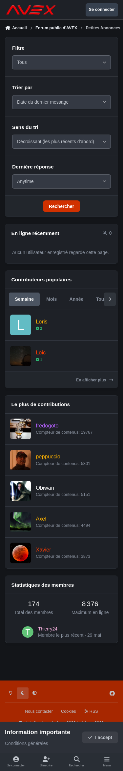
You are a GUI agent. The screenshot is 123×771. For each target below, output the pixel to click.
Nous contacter (39, 711)
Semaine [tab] (24, 306)
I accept (100, 737)
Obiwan (45, 495)
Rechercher (61, 214)
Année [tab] (77, 306)
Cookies (68, 711)
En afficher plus (94, 387)
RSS (91, 711)
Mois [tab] (51, 306)
